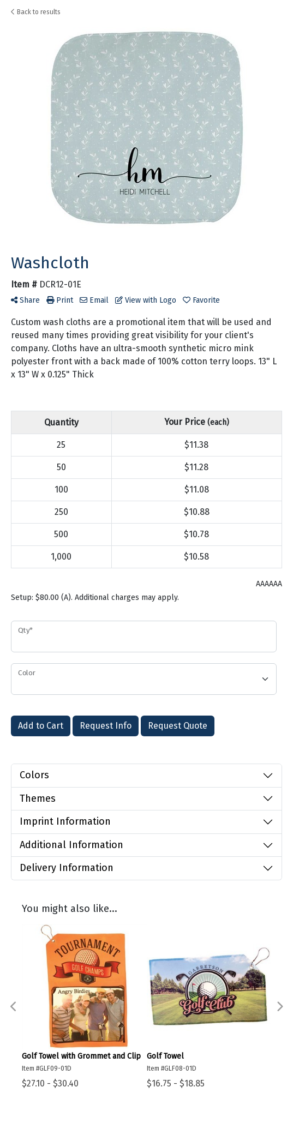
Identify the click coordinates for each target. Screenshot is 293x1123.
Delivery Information (66, 868)
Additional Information (71, 845)
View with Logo (145, 300)
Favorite (201, 300)
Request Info (105, 725)
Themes (38, 798)
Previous (13, 1006)
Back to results (36, 12)
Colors (34, 775)
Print (59, 300)
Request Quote (177, 725)
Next (279, 1006)
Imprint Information (65, 821)
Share (25, 300)
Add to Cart (40, 725)
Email (94, 300)
